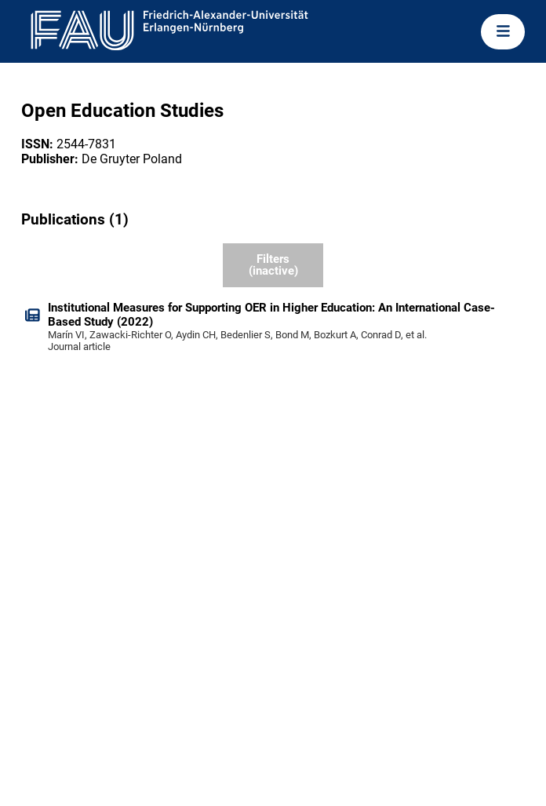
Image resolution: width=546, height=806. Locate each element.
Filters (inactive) (273, 265)
